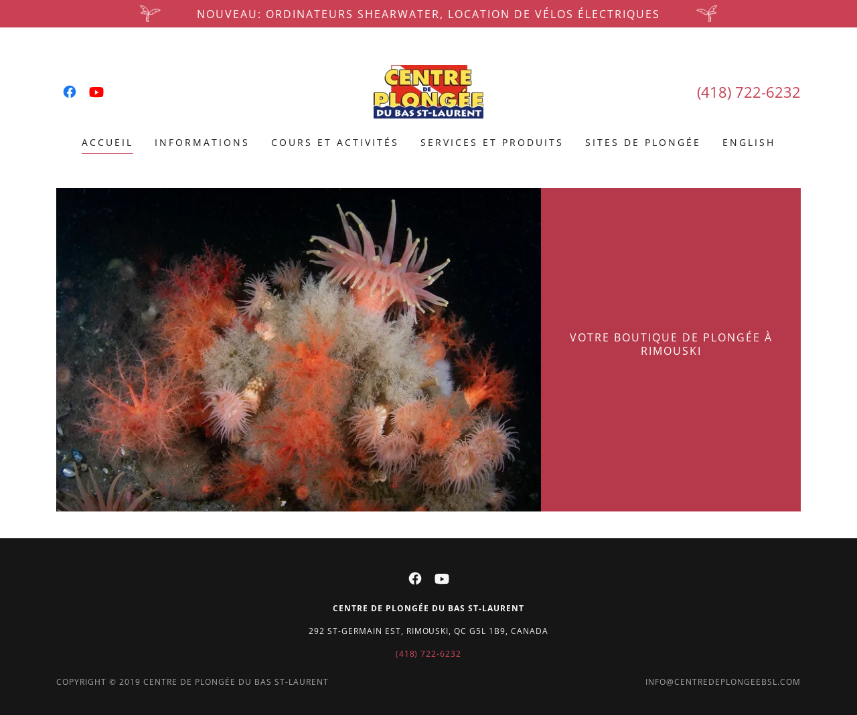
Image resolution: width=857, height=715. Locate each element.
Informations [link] (202, 142)
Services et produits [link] (492, 142)
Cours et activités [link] (335, 142)
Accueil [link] (107, 142)
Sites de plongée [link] (643, 142)
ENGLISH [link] (748, 142)
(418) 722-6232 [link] (749, 92)
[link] (69, 91)
